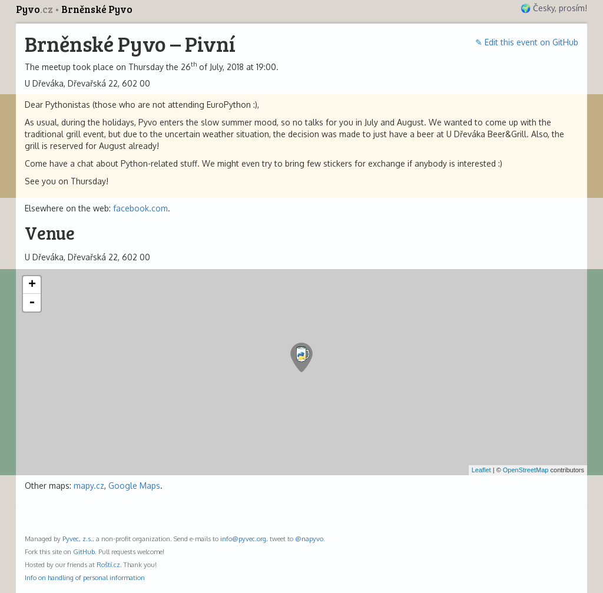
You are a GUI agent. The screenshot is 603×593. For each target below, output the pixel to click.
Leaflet (481, 469)
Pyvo (35, 9)
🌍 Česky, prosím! (554, 8)
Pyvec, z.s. (77, 538)
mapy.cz (89, 486)
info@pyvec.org (243, 538)
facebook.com (140, 208)
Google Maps (134, 486)
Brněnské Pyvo (96, 9)
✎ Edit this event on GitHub (526, 42)
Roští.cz (108, 564)
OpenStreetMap (526, 469)
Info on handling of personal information (85, 577)
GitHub (84, 551)
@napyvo (309, 538)
